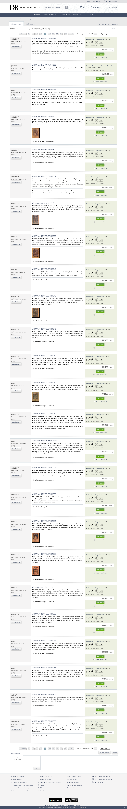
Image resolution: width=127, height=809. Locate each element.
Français (53, 805)
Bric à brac (43, 788)
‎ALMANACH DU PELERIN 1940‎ (44, 269)
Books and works (50, 15)
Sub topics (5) (30, 24)
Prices (42, 785)
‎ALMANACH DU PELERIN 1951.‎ (44, 521)
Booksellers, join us (45, 777)
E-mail (115, 24)
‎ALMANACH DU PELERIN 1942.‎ (44, 296)
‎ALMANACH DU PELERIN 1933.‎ (44, 116)
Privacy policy (70, 788)
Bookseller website (44, 779)
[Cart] (83, 7)
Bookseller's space (110, 1)
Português (61, 805)
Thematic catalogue (26, 19)
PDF (101, 24)
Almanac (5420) (16, 24)
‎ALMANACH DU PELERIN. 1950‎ (44, 467)
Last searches (15, 754)
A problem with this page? (74, 785)
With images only (35, 29)
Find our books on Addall (19, 791)
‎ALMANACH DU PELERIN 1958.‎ (44, 721)
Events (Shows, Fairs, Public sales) (21, 785)
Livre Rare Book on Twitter (101, 777)
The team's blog (71, 779)
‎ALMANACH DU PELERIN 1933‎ (44, 89)
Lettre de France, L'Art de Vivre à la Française (99, 66)
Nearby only (45, 29)
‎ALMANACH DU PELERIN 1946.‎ (44, 329)
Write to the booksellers (93, 1)
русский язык (70, 805)
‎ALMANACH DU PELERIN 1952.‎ (44, 554)
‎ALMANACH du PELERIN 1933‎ (44, 65)
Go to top (114, 772)
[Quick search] (55, 7)
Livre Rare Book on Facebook (102, 779)
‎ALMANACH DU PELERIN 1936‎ (44, 149)
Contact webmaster (72, 782)
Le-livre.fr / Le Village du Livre (95, 39)
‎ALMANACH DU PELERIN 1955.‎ (44, 641)
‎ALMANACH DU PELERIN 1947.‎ (44, 382)
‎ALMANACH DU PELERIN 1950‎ (44, 494)
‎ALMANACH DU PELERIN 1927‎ (44, 38)
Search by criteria (50, 10)
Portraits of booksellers (20, 782)
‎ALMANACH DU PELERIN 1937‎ (44, 176)
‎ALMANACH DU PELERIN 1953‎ (44, 614)
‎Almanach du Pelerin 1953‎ (42, 587)
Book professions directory (83, 15)
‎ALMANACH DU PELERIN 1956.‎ (44, 667)
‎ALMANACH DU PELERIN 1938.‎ (44, 236)
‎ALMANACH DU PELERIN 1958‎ (44, 694)
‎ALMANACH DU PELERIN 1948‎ (44, 414)
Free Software (44, 791)
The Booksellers (65, 15)
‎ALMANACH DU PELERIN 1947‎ (44, 356)
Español (78, 805)
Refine (114, 29)
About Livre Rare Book (74, 776)
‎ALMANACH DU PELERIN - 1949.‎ (44, 440)
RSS (107, 24)
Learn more (82, 807)
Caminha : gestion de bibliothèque (50, 782)
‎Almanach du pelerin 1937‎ (43, 203)
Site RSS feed (97, 782)
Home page (38, 15)
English (47, 805)
